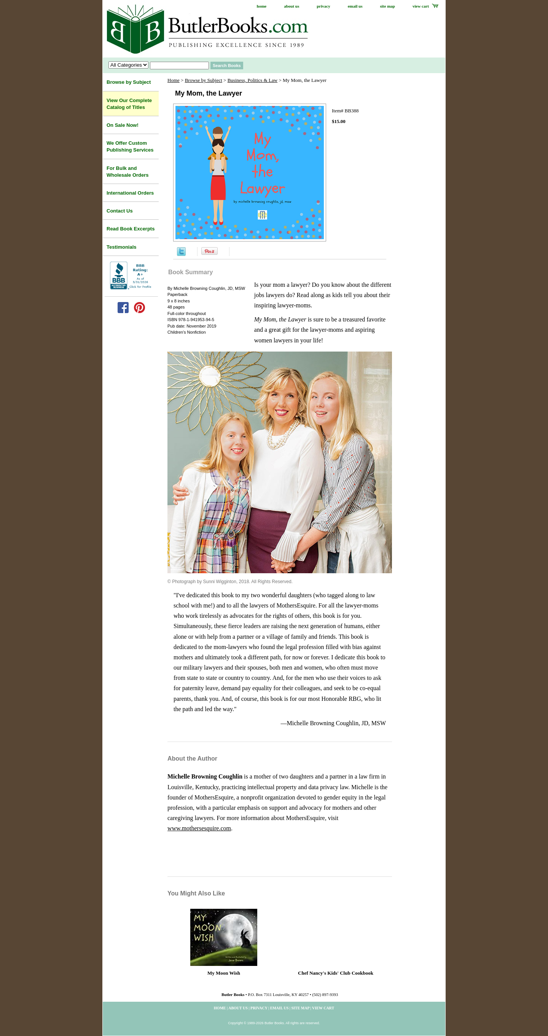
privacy (323, 6)
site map (387, 6)
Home (173, 80)
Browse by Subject (203, 80)
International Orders (130, 193)
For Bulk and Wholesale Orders (128, 171)
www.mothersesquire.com (199, 828)
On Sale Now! (123, 125)
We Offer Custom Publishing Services (130, 146)
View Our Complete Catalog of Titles (129, 104)
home (262, 6)
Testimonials (122, 247)
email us (355, 6)
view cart (421, 6)
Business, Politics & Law (252, 80)
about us (291, 6)
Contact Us (120, 211)
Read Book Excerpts (131, 229)
